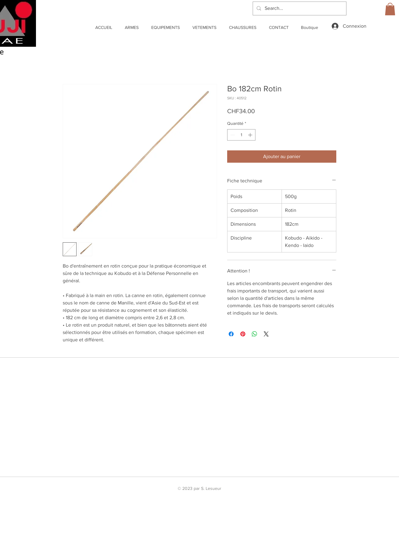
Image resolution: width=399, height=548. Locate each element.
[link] (390, 9)
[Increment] (251, 134)
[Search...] (299, 8)
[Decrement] (232, 134)
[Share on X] (266, 334)
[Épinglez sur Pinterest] (243, 334)
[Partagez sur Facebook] (231, 334)
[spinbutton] (241, 134)
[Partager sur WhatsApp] (254, 334)
